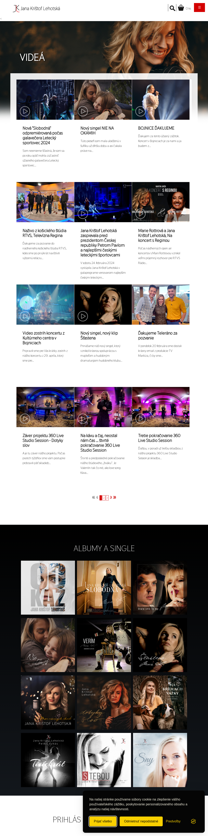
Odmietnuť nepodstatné (141, 821)
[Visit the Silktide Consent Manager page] (193, 821)
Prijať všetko (103, 821)
